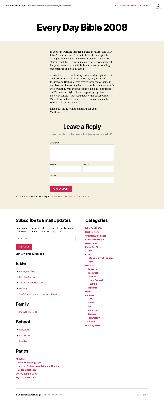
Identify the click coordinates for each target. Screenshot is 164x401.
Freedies (23, 341)
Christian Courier (28, 277)
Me (89, 306)
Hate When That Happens (102, 258)
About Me (143, 5)
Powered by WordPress (55, 395)
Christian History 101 (96, 239)
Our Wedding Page (29, 311)
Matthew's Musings (16, 5)
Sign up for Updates (27, 377)
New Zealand (97, 280)
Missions (92, 276)
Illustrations (94, 272)
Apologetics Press (28, 271)
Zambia (94, 283)
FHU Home (25, 335)
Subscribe (23, 247)
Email (86, 165)
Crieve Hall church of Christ (34, 282)
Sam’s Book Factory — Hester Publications (41, 294)
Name (53, 165)
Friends (92, 302)
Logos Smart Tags (28, 369)
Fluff (87, 254)
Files (90, 250)
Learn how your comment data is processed (70, 196)
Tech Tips (90, 321)
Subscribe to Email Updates (124, 5)
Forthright (24, 288)
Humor (91, 261)
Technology (94, 317)
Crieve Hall (94, 269)
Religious (93, 287)
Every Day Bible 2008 (28, 373)
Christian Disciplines (96, 235)
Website (53, 175)
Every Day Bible (94, 247)
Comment (54, 143)
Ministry (89, 265)
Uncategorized (93, 325)
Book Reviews (93, 231)
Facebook (24, 329)
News (88, 291)
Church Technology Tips (29, 362)
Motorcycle (94, 310)
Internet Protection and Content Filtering (40, 366)
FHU (90, 298)
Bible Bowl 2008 (94, 228)
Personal (90, 295)
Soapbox (92, 314)
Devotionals (91, 243)
